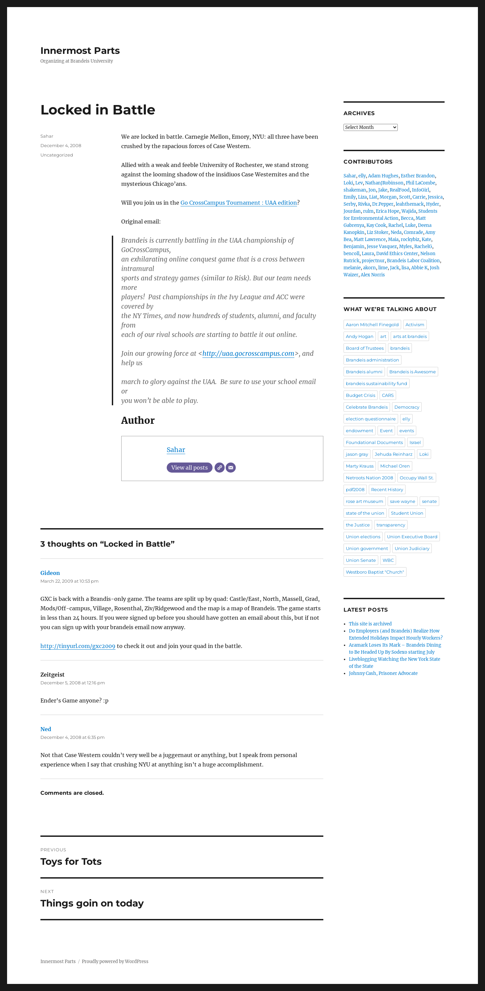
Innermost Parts (80, 50)
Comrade (413, 232)
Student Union (407, 513)
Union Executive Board (412, 536)
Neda (396, 232)
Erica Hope (387, 211)
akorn (369, 268)
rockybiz (410, 239)
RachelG (423, 246)
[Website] (220, 468)
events (406, 430)
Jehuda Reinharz (394, 454)
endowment (359, 430)
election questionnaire (371, 418)
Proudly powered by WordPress (115, 961)
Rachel (395, 225)
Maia (393, 239)
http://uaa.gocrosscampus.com (248, 353)
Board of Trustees (365, 348)
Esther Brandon (418, 176)
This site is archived (370, 624)
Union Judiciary (412, 548)
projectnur (373, 261)
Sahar (176, 450)
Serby (350, 204)
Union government (367, 548)
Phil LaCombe (420, 183)
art (383, 336)
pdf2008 (355, 489)
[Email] (231, 468)
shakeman (355, 190)
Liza (362, 197)
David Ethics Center (397, 254)
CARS (388, 395)
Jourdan (352, 211)
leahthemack (410, 204)
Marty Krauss (360, 466)
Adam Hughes (383, 176)
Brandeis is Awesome (412, 371)
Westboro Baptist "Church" (375, 572)
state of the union (365, 513)
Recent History (387, 489)
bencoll (351, 254)
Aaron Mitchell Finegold (372, 324)
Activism (415, 324)
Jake (382, 190)
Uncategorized (56, 155)
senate (429, 501)
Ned (45, 729)
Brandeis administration (372, 360)
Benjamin (354, 246)
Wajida (408, 211)
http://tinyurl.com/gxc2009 (78, 646)
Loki (348, 183)
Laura (368, 254)
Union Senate (361, 560)
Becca (407, 218)
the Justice (358, 524)
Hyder (432, 204)
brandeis (400, 348)
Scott (404, 197)
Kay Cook (376, 225)
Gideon (50, 573)
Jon (372, 190)
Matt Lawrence (370, 239)
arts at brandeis (410, 336)
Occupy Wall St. (417, 477)
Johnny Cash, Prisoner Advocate (383, 673)
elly (362, 176)
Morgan (388, 197)
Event (386, 430)
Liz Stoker (377, 232)
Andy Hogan (360, 336)
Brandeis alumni (364, 371)
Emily (350, 197)
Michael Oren (395, 466)
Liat (373, 197)
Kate (426, 239)
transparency (391, 524)
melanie (352, 268)
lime (383, 268)
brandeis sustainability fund (376, 383)
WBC (388, 560)
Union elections (363, 536)
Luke (410, 225)
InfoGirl (420, 190)
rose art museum (364, 501)
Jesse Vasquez (382, 246)
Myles (405, 246)
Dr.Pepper (382, 204)
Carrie (419, 197)
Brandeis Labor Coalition (413, 261)
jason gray (357, 454)
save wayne (402, 501)
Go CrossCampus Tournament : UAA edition (239, 202)
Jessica (435, 197)
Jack (394, 268)
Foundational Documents (374, 442)
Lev (359, 183)
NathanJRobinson (384, 183)
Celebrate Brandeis (367, 407)
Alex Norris (373, 275)
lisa (405, 268)
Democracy (406, 407)
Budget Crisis (360, 395)
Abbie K (419, 268)
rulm (368, 211)
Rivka (364, 204)
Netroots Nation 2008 (369, 477)
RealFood (400, 190)
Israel (415, 442)
